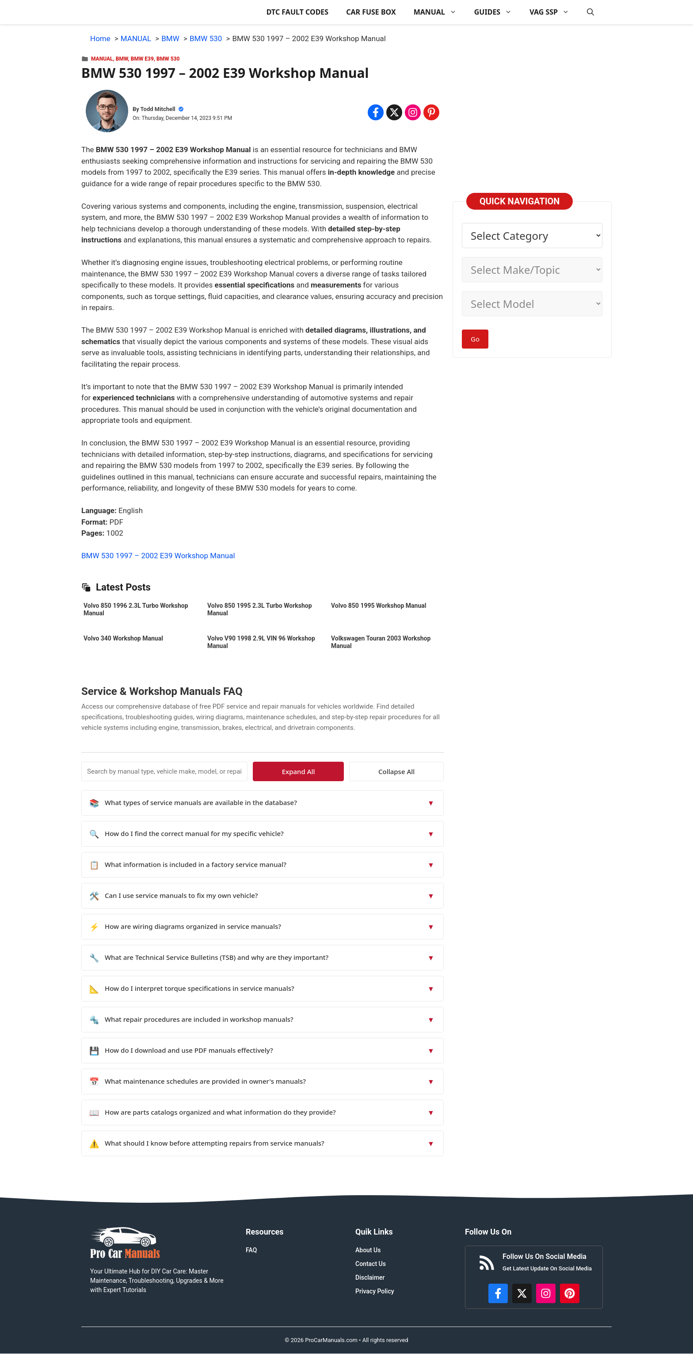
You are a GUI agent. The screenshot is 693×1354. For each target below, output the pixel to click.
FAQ (251, 1250)
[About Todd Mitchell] (107, 113)
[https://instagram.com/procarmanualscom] (546, 1293)
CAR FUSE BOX (371, 12)
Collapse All (418, 771)
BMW (122, 59)
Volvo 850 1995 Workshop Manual (378, 605)
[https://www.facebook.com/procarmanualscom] (498, 1293)
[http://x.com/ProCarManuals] (522, 1293)
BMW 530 (167, 59)
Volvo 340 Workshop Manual (123, 638)
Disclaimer (370, 1277)
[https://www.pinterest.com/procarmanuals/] (569, 1293)
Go (475, 338)
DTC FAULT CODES (297, 12)
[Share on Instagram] (413, 112)
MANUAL (439, 12)
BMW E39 (142, 59)
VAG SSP (553, 12)
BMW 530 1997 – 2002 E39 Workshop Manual (158, 555)
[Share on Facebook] (376, 112)
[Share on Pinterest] (431, 112)
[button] (590, 12)
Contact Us (370, 1263)
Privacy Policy (374, 1291)
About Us (368, 1250)
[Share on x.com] (394, 112)
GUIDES (497, 12)
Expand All (363, 771)
